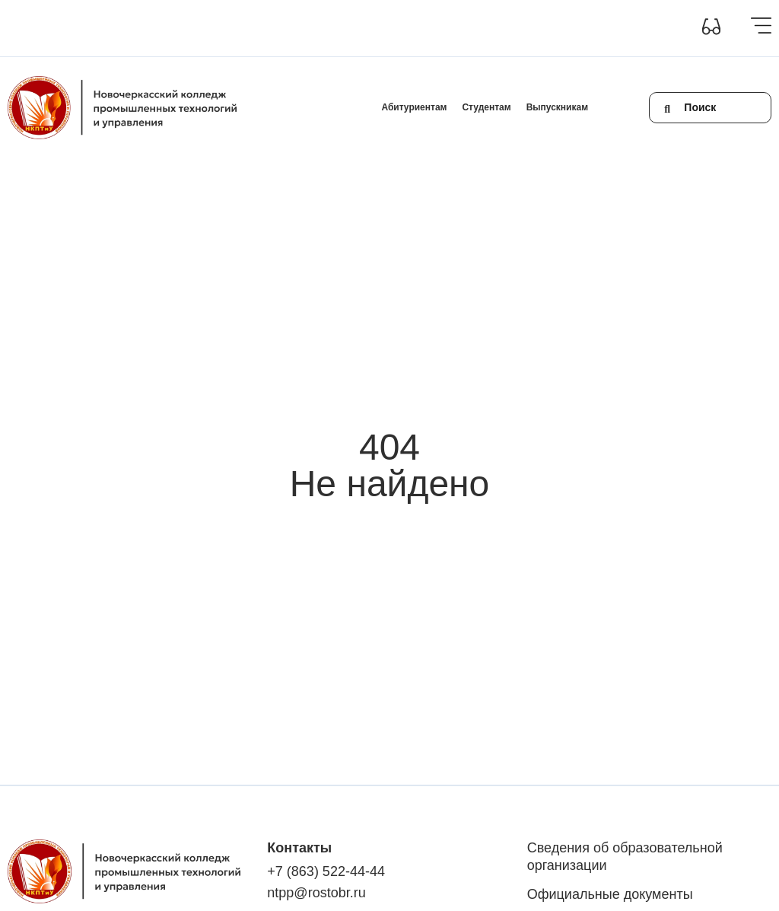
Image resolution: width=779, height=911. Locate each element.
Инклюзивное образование (221, 28)
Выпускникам (557, 107)
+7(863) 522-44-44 (465, 28)
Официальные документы (610, 894)
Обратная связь (394, 28)
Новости (295, 28)
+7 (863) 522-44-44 (326, 871)
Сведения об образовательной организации (85, 28)
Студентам (486, 107)
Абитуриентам (414, 107)
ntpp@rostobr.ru (316, 892)
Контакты (338, 28)
